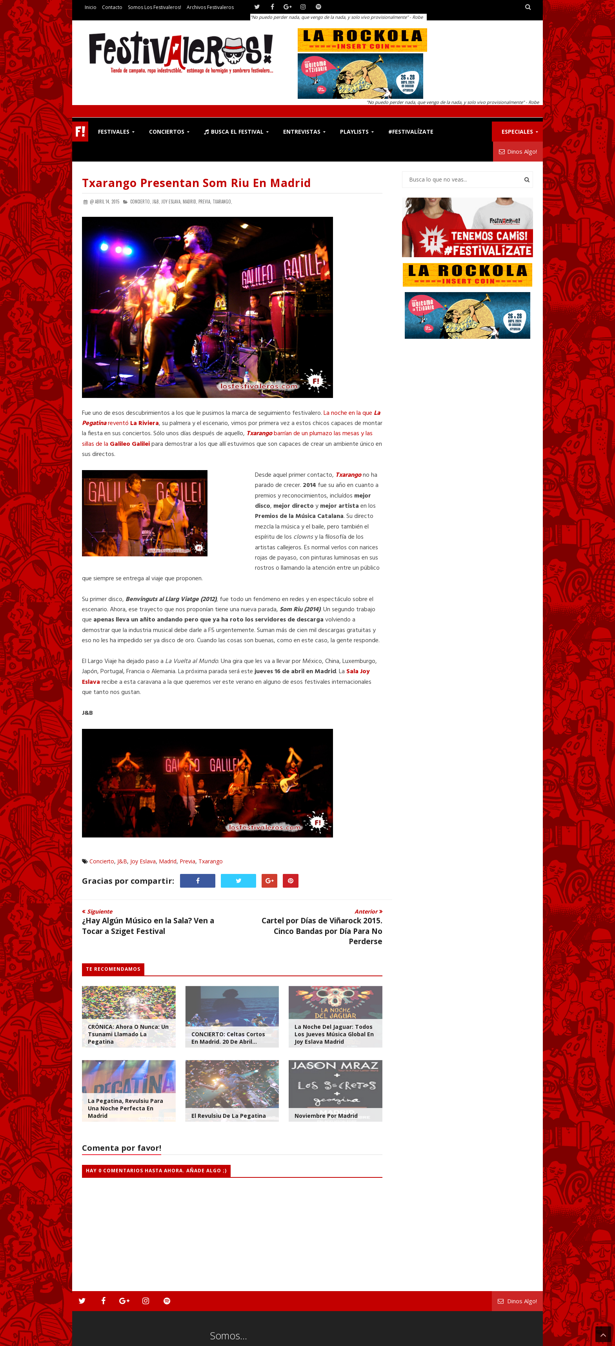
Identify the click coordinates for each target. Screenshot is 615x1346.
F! (80, 131)
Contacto (112, 7)
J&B (122, 861)
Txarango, (222, 201)
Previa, (204, 201)
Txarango (210, 861)
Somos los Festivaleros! (154, 7)
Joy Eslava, (171, 201)
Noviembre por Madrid (326, 1115)
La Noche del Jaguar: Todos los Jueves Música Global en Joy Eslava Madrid (334, 1034)
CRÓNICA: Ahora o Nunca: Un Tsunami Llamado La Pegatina (128, 1034)
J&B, (156, 201)
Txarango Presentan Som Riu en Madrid (196, 182)
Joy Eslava (143, 861)
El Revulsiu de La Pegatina (228, 1115)
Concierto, (140, 201)
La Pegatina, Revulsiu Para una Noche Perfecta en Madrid (125, 1108)
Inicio (90, 7)
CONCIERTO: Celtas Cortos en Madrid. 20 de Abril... (228, 1037)
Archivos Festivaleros (210, 7)
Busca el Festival (234, 131)
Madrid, (190, 201)
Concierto (101, 861)
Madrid (167, 861)
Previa (187, 861)
